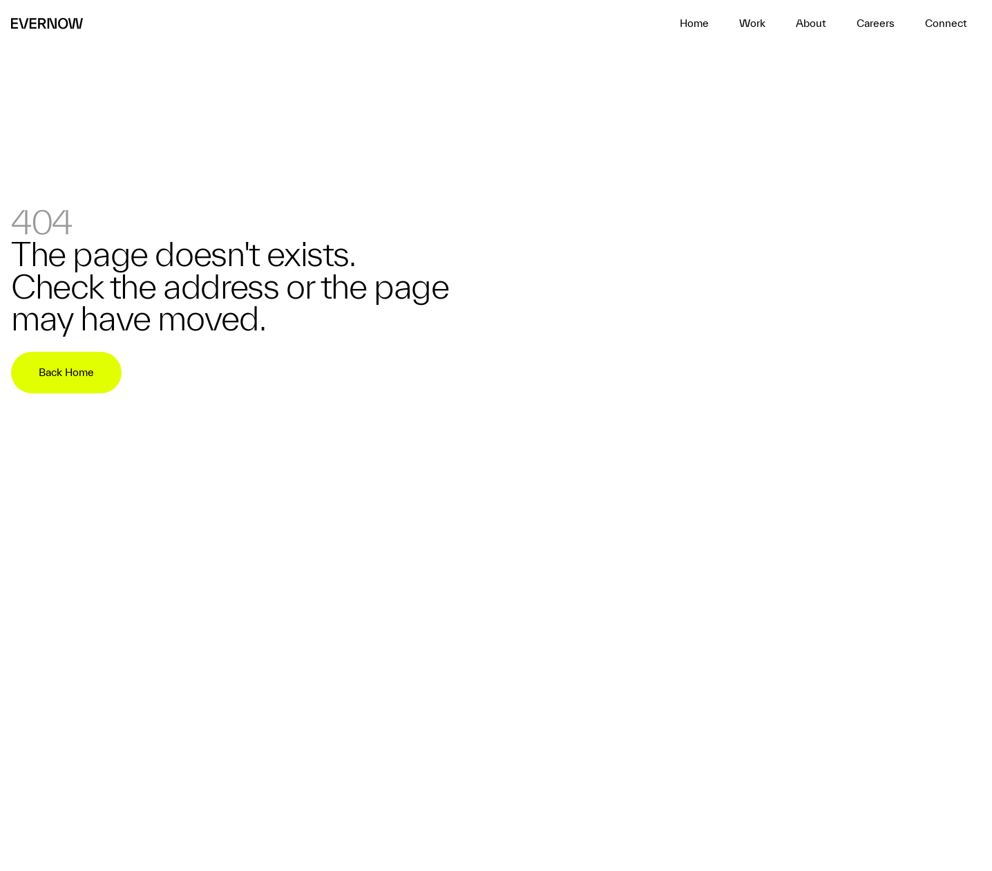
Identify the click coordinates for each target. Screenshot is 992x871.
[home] (694, 23)
